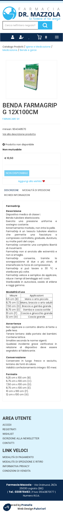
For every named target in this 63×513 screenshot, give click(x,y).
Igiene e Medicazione (38, 46)
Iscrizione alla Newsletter (21, 438)
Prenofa (26, 505)
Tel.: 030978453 (19, 492)
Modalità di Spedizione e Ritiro (23, 461)
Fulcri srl (40, 508)
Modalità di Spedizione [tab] (36, 190)
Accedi (7, 424)
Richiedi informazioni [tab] (17, 195)
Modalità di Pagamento (18, 457)
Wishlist (8, 433)
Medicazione (10, 50)
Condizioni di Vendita (17, 470)
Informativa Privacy (16, 466)
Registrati (9, 429)
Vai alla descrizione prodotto (19, 134)
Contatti (8, 443)
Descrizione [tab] (11, 190)
